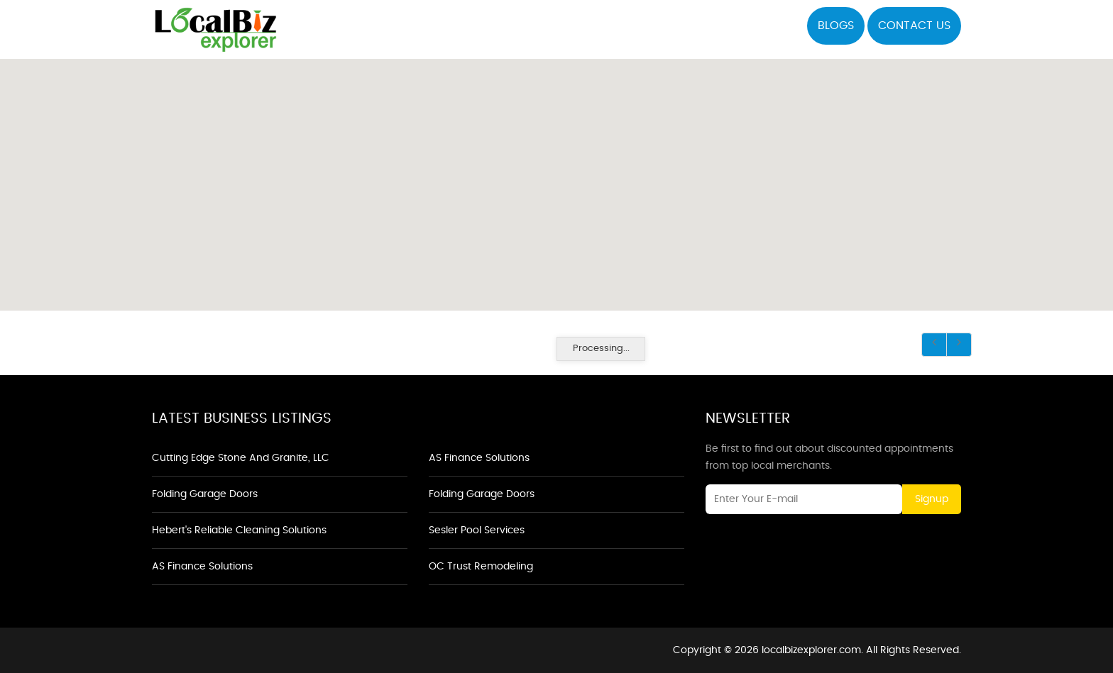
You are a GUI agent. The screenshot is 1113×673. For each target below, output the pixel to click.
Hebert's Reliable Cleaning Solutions (239, 530)
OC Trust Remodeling (481, 567)
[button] (556, 176)
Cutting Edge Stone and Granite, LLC (240, 458)
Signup (931, 499)
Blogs (836, 25)
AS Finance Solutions (202, 567)
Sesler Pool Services (477, 530)
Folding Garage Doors (205, 494)
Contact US (914, 25)
